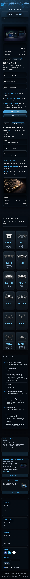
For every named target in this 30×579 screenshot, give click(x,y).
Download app (15, 115)
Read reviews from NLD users (12, 481)
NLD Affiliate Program (10, 508)
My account (7, 535)
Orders (6, 538)
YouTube (14, 552)
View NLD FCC (15, 112)
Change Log (7, 522)
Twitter (9, 552)
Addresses (7, 540)
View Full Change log (15, 454)
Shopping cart (7, 543)
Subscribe (7, 567)
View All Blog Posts (15, 475)
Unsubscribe (15, 567)
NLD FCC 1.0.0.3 (8, 438)
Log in (19, 9)
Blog (5, 525)
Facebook (5, 552)
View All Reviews (15, 492)
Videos (6, 510)
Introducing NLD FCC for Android (13, 459)
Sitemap (6, 505)
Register (12, 9)
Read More (6, 471)
